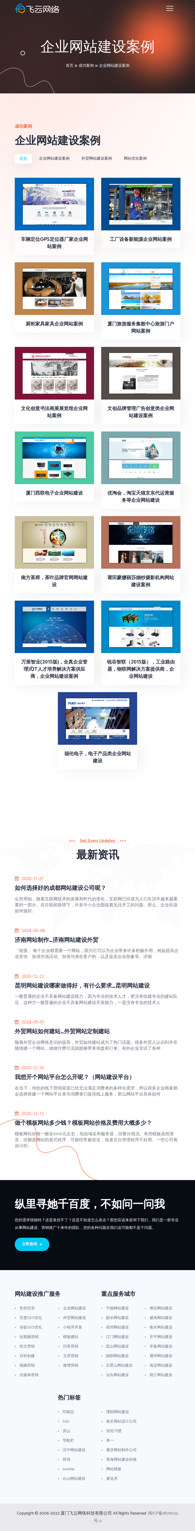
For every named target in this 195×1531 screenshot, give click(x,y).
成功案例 (86, 65)
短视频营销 (29, 1337)
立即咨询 (32, 1244)
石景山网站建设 (119, 1365)
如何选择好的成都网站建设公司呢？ (60, 887)
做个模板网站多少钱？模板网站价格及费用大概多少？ (83, 1122)
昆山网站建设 (117, 1346)
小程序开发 (72, 1327)
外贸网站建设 (74, 1318)
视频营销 (27, 1365)
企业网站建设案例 (114, 65)
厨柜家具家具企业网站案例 (54, 324)
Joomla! (68, 1469)
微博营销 (70, 1365)
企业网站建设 (74, 1308)
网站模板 (113, 1469)
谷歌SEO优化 (31, 1327)
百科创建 (27, 1356)
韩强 (66, 1459)
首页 (69, 65)
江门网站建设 (117, 1337)
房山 (66, 1431)
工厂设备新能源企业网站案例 (141, 239)
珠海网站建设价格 (121, 1459)
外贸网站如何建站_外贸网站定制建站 (62, 1031)
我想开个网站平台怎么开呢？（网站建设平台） (75, 1076)
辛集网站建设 (161, 1346)
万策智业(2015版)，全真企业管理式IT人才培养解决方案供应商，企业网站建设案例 (54, 669)
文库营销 (70, 1356)
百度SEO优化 (31, 1318)
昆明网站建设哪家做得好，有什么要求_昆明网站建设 (82, 985)
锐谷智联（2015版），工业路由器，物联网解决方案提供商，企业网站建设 (141, 669)
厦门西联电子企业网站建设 (54, 493)
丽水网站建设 (117, 1318)
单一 (110, 1440)
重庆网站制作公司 (121, 1450)
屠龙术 (112, 1478)
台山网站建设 (74, 1478)
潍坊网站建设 (161, 1308)
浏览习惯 (113, 1431)
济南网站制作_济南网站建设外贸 (56, 939)
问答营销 (70, 1346)
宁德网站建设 (117, 1308)
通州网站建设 (161, 1356)
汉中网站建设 (74, 1450)
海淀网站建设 (161, 1365)
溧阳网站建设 (117, 1412)
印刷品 (68, 1412)
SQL (66, 1421)
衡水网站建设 (161, 1327)
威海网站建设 (161, 1318)
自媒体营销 (29, 1375)
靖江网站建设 (161, 1375)
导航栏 (68, 1440)
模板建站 (70, 1337)
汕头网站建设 (117, 1375)
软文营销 (27, 1346)
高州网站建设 (117, 1327)
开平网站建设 (161, 1337)
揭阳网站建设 (117, 1356)
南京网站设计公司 (121, 1421)
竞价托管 (27, 1308)
